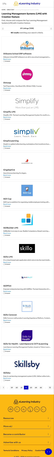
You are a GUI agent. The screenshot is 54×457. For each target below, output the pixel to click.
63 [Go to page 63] (31, 387)
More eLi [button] (27, 426)
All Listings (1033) (27, 28)
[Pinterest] (36, 409)
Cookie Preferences (43, 450)
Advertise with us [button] (27, 442)
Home (4, 10)
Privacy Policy (27, 450)
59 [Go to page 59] (12, 387)
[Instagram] (43, 409)
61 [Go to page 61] (21, 387)
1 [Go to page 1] (3, 387)
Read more (7, 59)
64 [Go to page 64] (36, 387)
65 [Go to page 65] (41, 387)
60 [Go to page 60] (17, 387)
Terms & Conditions (11, 450)
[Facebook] (10, 409)
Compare (7, 61)
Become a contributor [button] (27, 434)
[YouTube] (30, 409)
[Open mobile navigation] (3, 3)
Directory (10, 10)
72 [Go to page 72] (50, 387)
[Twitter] (17, 409)
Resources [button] (27, 418)
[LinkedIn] (23, 409)
